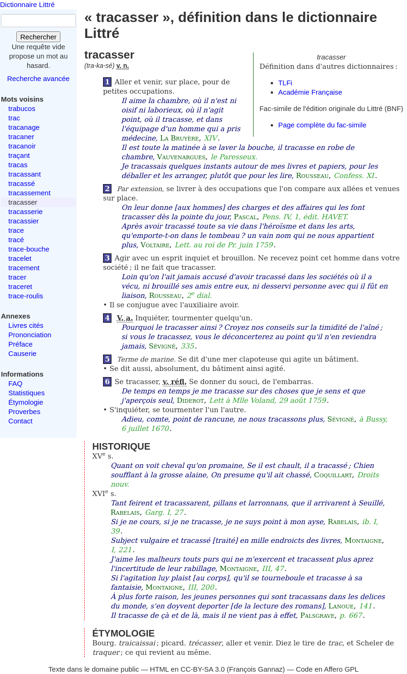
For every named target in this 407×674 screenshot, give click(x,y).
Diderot (190, 400)
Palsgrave (317, 615)
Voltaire (155, 245)
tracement (24, 268)
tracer (17, 277)
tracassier (23, 221)
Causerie (22, 353)
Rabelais (125, 512)
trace (16, 230)
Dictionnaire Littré (27, 4)
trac (14, 118)
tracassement (29, 193)
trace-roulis (25, 296)
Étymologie (25, 402)
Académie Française (310, 92)
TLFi (285, 83)
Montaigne (363, 540)
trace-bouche (29, 249)
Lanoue (341, 606)
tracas (18, 165)
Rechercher (38, 37)
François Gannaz (255, 669)
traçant (19, 155)
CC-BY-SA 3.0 (202, 669)
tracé (16, 240)
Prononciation (30, 335)
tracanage (24, 127)
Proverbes (24, 411)
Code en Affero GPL (327, 669)
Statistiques (26, 393)
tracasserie (25, 211)
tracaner (21, 137)
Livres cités (26, 325)
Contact (20, 421)
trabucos (22, 108)
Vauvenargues (181, 157)
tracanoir (22, 146)
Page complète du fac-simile (322, 125)
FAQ (15, 383)
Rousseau (312, 175)
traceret (20, 286)
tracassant (24, 174)
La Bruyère (179, 138)
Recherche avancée (38, 78)
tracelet (19, 258)
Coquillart (333, 475)
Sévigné (162, 346)
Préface (20, 344)
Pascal (245, 217)
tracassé (21, 183)
